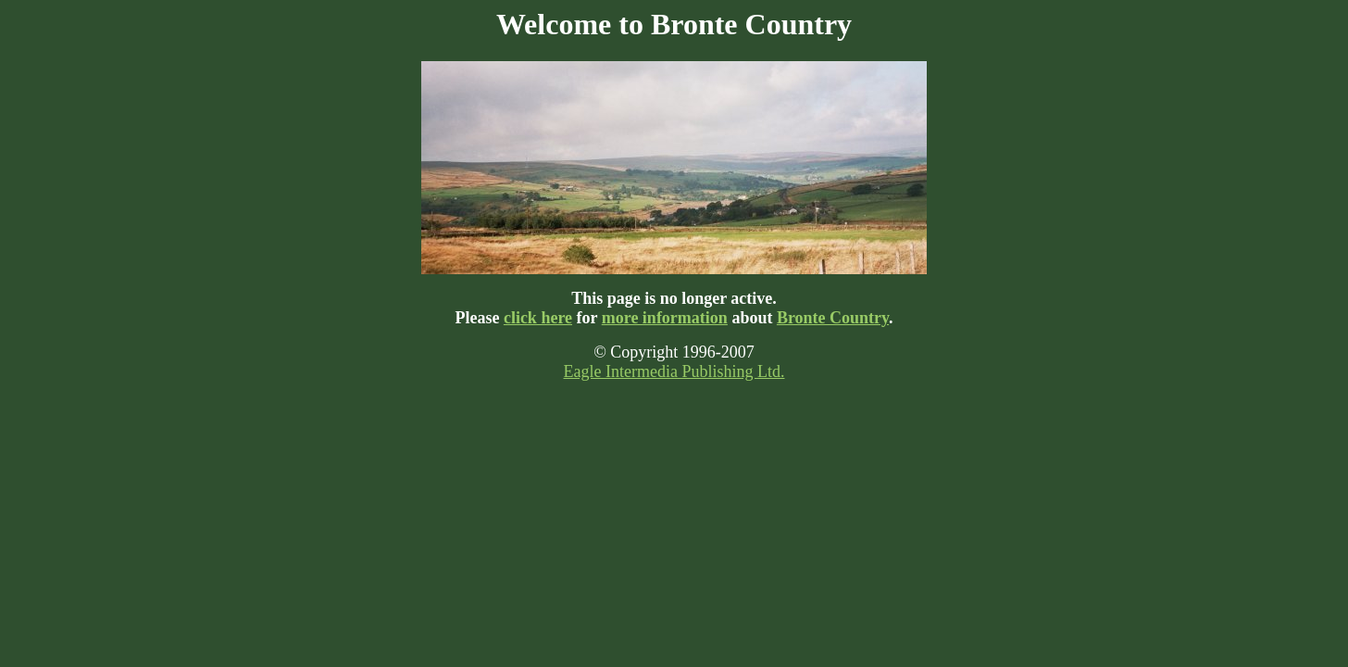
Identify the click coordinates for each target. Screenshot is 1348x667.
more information (665, 317)
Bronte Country (833, 317)
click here (538, 317)
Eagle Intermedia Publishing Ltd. (674, 371)
